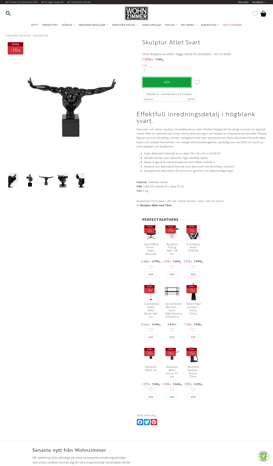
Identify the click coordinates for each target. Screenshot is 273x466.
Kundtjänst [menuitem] (257, 2)
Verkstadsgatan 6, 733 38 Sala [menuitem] (151, 428)
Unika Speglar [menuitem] (151, 25)
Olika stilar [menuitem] (87, 419)
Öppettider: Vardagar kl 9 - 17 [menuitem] (152, 414)
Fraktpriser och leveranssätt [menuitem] (41, 423)
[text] (147, 59)
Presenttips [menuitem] (50, 25)
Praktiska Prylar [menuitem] (123, 25)
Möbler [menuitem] (67, 25)
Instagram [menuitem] (200, 414)
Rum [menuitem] (84, 423)
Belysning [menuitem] (187, 25)
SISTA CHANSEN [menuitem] (232, 25)
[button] (11, 14)
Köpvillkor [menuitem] (32, 419)
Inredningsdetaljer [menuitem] (92, 25)
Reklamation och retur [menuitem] (38, 433)
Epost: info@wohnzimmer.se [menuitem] (151, 423)
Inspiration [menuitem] (209, 25)
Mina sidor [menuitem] (243, 2)
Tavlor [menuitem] (169, 25)
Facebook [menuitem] (200, 419)
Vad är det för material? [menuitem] (39, 428)
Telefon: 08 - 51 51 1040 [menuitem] (148, 419)
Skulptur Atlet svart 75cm (25, 287)
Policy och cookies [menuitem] (36, 438)
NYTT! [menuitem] (34, 25)
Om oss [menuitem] (85, 414)
